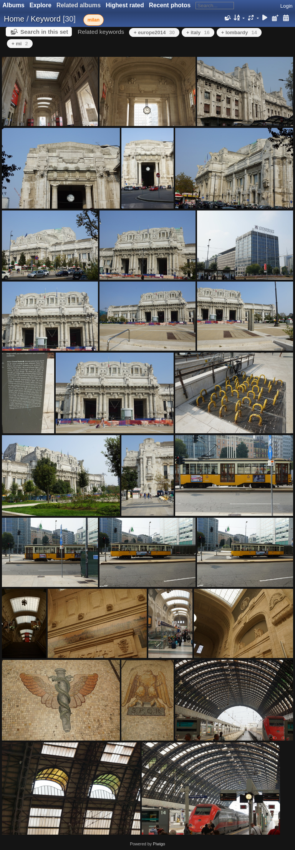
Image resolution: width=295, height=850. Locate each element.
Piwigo (159, 844)
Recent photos (170, 5)
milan (93, 20)
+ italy (198, 32)
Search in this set (44, 31)
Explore (40, 5)
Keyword (46, 19)
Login (286, 6)
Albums (14, 5)
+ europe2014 (154, 32)
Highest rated (125, 5)
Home (14, 19)
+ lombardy (239, 32)
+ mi (20, 43)
